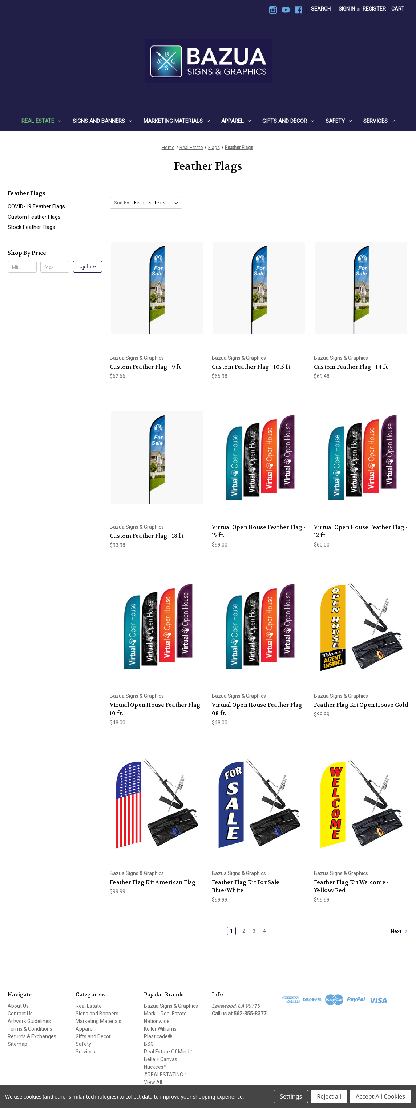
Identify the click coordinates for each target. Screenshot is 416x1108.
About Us (18, 1006)
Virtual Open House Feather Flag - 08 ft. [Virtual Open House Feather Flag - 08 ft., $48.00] (259, 709)
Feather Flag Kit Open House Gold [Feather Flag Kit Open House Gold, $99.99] (361, 705)
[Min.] (22, 267)
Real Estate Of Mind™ (168, 1052)
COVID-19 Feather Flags (36, 206)
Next (399, 931)
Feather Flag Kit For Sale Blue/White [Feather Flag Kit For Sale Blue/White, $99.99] (245, 886)
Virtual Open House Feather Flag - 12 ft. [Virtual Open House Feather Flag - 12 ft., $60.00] (361, 531)
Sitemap (17, 1044)
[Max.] (54, 267)
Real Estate (41, 121)
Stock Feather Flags (31, 227)
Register (374, 9)
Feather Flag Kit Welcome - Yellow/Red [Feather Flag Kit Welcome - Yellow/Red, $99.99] (351, 886)
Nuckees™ (155, 1067)
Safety (339, 121)
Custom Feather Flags (34, 217)
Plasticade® (158, 1036)
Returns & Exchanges (32, 1036)
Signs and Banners (102, 121)
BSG (149, 1044)
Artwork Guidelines (29, 1021)
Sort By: (122, 202)
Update (87, 266)
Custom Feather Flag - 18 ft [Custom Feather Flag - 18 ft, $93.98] (146, 536)
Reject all (329, 1096)
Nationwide (157, 1021)
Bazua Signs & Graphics (171, 1006)
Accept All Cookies (380, 1096)
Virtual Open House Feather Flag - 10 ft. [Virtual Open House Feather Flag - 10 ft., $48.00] (156, 709)
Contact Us (20, 1013)
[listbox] (157, 202)
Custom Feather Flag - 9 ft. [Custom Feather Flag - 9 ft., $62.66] (146, 367)
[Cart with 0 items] (397, 9)
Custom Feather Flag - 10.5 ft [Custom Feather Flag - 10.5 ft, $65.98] (251, 367)
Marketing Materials (177, 121)
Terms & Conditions (30, 1029)
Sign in (347, 9)
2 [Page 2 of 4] (243, 931)
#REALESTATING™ (165, 1074)
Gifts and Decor (288, 121)
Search (321, 9)
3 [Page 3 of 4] (254, 931)
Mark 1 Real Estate (165, 1013)
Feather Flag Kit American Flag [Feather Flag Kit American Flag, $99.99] (153, 882)
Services (379, 121)
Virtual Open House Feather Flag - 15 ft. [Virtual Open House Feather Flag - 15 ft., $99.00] (259, 531)
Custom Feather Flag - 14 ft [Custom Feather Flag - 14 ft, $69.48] (351, 367)
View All (153, 1082)
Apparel (236, 121)
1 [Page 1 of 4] (231, 931)
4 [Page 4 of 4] (264, 931)
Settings (291, 1096)
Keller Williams (160, 1029)
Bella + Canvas (160, 1059)
